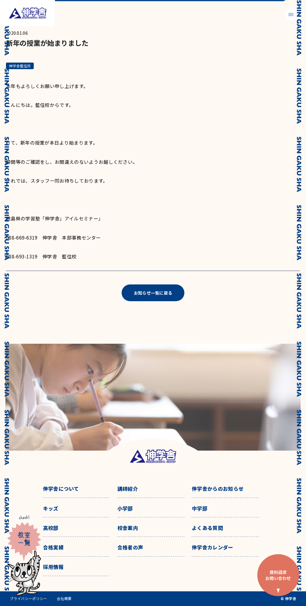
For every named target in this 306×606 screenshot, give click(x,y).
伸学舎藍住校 (20, 65)
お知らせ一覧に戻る (153, 293)
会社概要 (64, 598)
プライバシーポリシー (28, 598)
